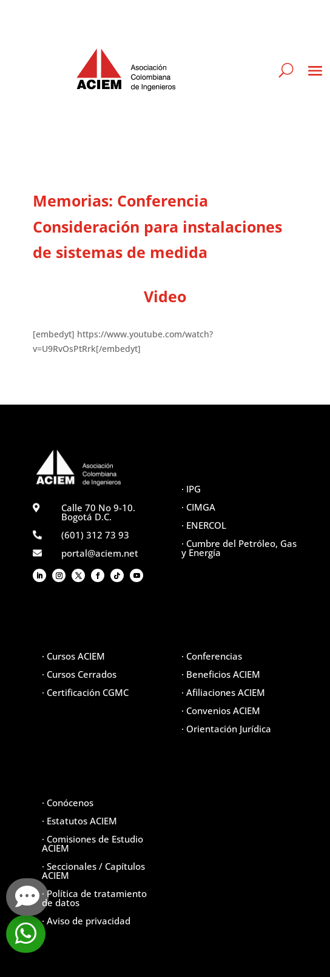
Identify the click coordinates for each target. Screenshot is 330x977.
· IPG (191, 489)
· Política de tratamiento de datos (94, 898)
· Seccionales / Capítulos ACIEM (93, 870)
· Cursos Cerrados (79, 674)
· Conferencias (211, 656)
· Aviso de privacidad (86, 921)
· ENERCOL (203, 525)
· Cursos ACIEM (73, 656)
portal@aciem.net (99, 553)
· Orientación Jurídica (226, 729)
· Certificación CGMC (85, 692)
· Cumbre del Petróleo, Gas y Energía (239, 547)
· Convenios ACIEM (220, 710)
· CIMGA (198, 507)
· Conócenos (67, 803)
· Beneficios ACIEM (220, 674)
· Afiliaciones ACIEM (223, 692)
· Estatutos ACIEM (79, 821)
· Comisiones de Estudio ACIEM (92, 843)
